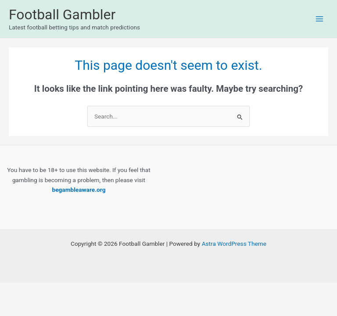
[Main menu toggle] (320, 19)
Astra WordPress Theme (234, 243)
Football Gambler (62, 14)
